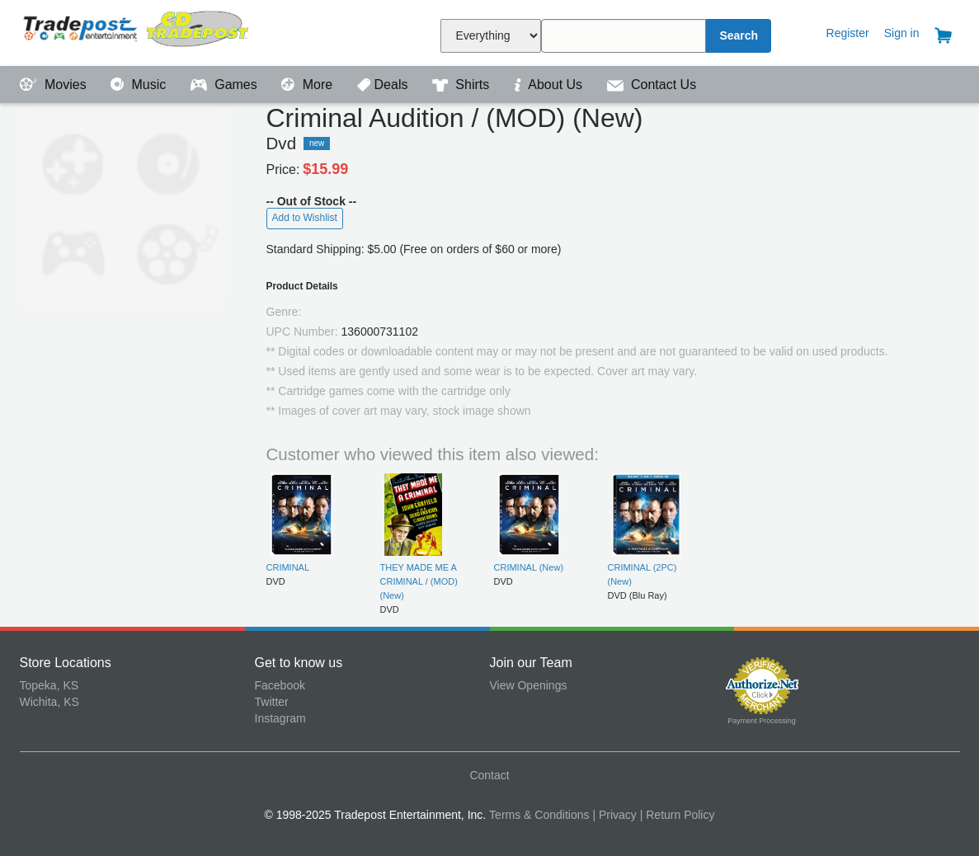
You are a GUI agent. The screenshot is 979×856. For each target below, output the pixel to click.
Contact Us (652, 85)
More (308, 85)
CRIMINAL (288, 567)
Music (140, 85)
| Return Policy (677, 814)
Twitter (272, 701)
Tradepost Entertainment (137, 31)
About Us (550, 85)
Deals (384, 85)
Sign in (902, 33)
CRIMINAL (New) (529, 567)
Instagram (280, 718)
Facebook (280, 685)
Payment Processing (761, 721)
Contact (489, 775)
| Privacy (614, 814)
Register (847, 33)
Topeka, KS (49, 685)
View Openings (528, 685)
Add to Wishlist (304, 217)
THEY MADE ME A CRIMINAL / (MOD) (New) (419, 581)
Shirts (462, 85)
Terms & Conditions (539, 814)
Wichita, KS (49, 701)
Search (738, 35)
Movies (55, 85)
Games (226, 85)
